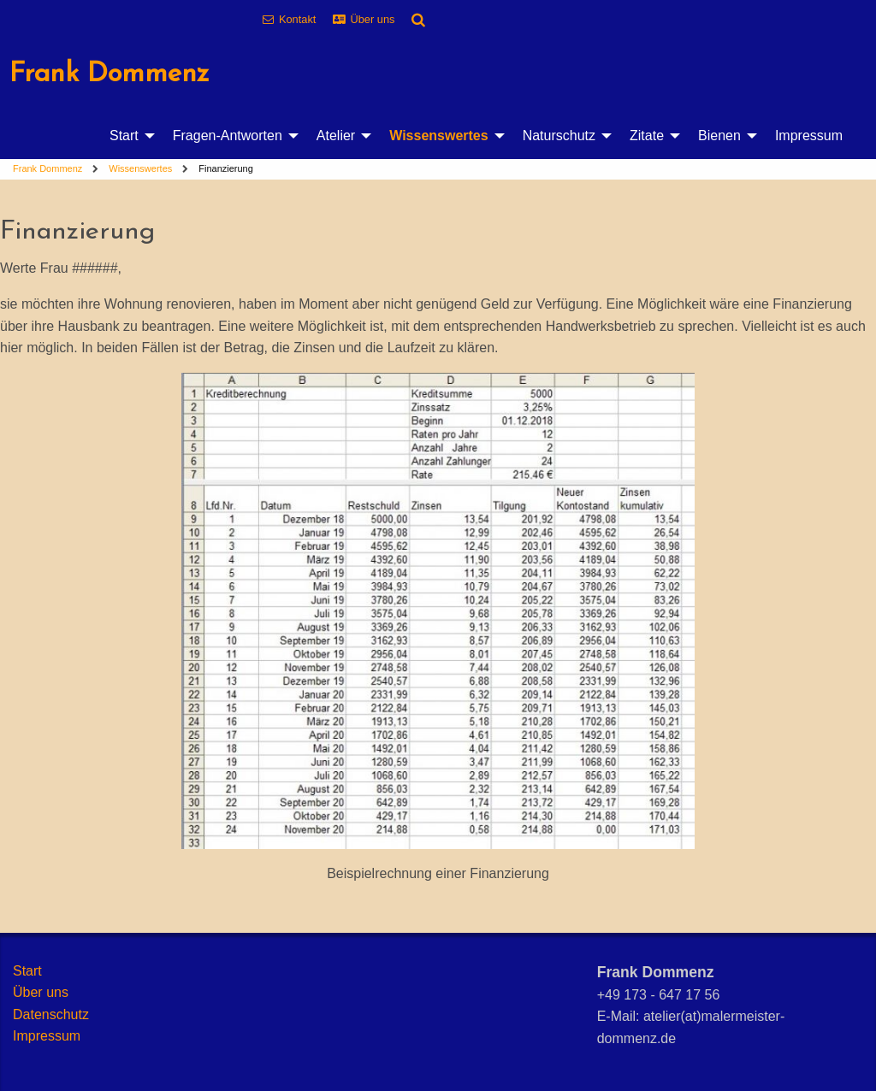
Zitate (647, 135)
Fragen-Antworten (227, 135)
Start (124, 135)
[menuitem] (127, 136)
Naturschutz (559, 135)
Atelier (336, 135)
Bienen (719, 135)
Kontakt (297, 19)
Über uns (373, 19)
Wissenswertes (438, 135)
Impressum (809, 135)
